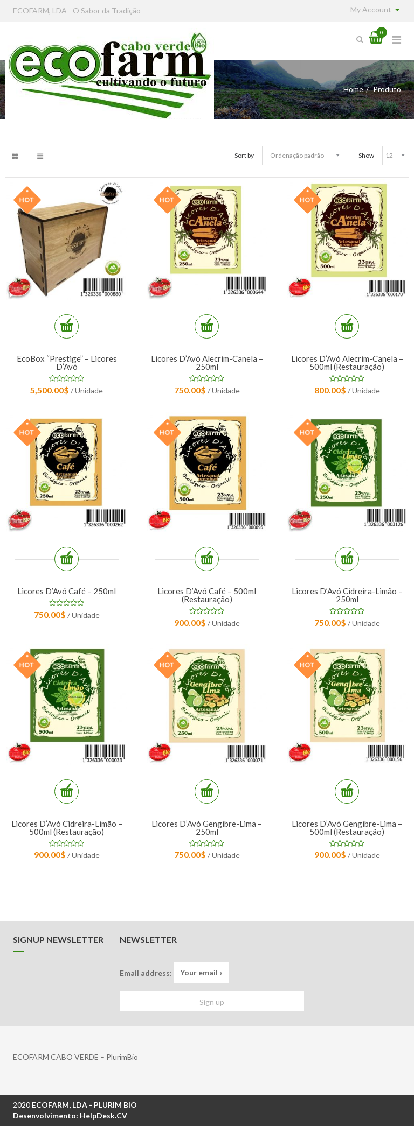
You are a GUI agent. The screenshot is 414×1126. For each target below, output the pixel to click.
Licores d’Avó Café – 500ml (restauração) (206, 595)
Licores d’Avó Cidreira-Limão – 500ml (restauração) (66, 827)
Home (353, 89)
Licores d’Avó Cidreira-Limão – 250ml (347, 595)
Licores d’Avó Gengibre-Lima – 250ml (206, 827)
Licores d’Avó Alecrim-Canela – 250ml (207, 362)
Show (366, 155)
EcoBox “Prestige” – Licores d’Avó (67, 362)
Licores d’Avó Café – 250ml (66, 591)
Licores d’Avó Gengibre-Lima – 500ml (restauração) (347, 827)
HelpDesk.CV (103, 1115)
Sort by (244, 155)
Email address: (174, 972)
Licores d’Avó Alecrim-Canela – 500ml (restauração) (347, 362)
